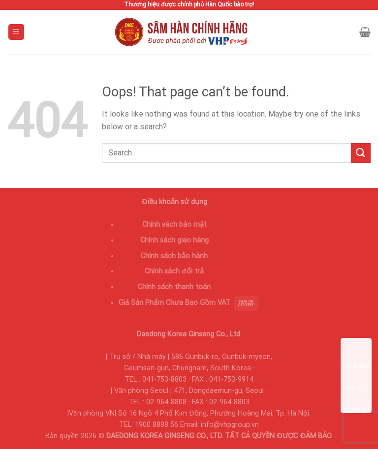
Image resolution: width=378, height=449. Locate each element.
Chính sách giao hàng (174, 240)
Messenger (356, 395)
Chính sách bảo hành (174, 256)
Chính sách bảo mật (174, 224)
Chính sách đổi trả (174, 271)
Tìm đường (356, 352)
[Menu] (16, 32)
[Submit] (361, 152)
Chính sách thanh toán (174, 287)
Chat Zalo (356, 374)
